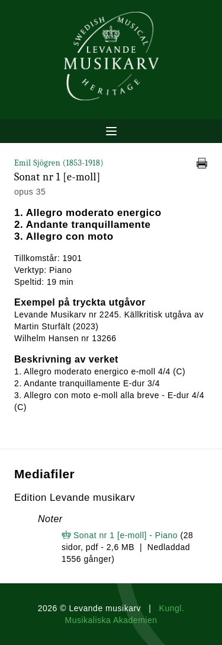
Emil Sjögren (59, 163)
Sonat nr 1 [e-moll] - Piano (125, 535)
